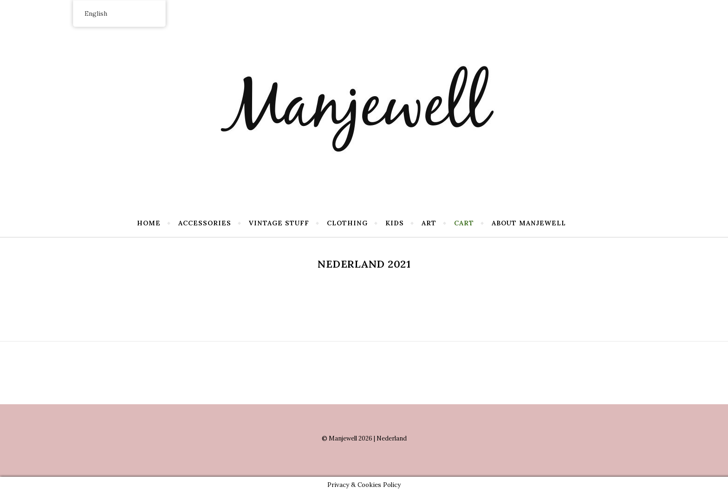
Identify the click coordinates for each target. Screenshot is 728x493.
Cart (464, 223)
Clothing (347, 223)
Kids (394, 223)
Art (429, 223)
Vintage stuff (279, 223)
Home (149, 223)
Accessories (204, 223)
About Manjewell (529, 223)
